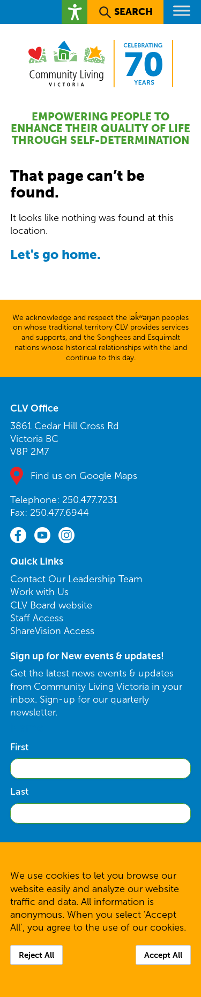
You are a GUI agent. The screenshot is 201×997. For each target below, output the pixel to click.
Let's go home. (55, 254)
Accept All (163, 955)
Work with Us (39, 592)
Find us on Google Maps (84, 475)
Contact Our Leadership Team (76, 579)
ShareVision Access (52, 631)
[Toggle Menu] (181, 10)
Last (19, 791)
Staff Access (36, 618)
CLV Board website (51, 605)
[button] (74, 12)
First (19, 747)
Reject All (36, 955)
